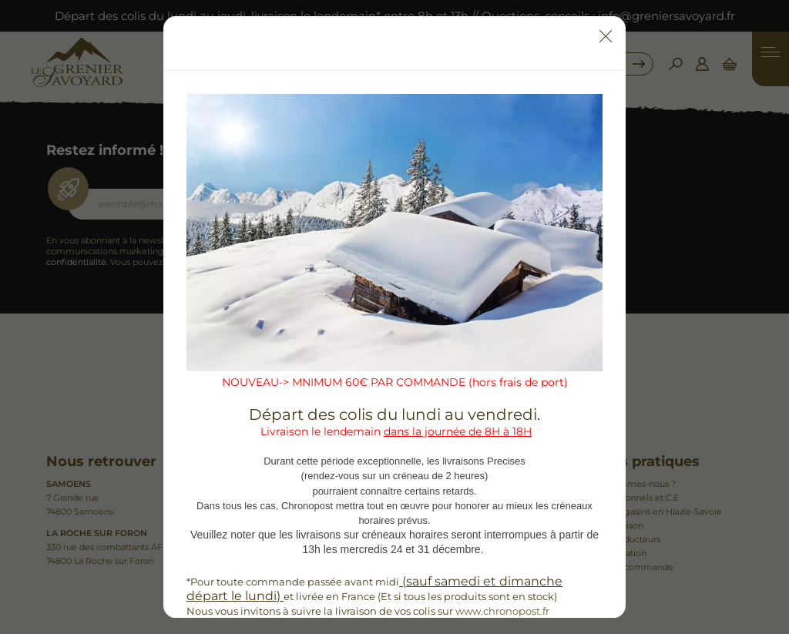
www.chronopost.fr (502, 611)
